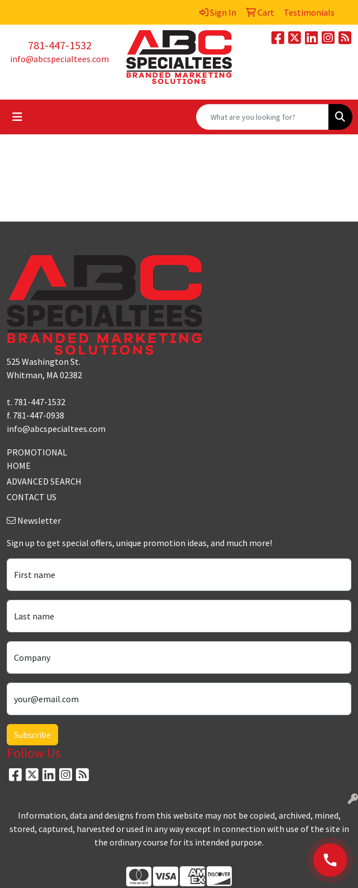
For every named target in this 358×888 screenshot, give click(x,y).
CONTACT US (31, 496)
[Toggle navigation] (17, 117)
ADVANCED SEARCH (44, 481)
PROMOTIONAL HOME (37, 459)
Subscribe (32, 734)
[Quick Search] (262, 117)
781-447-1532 (60, 45)
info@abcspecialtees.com (59, 58)
